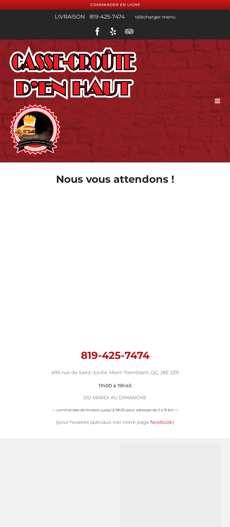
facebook (161, 422)
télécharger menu (154, 17)
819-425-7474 (108, 16)
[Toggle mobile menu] (218, 101)
